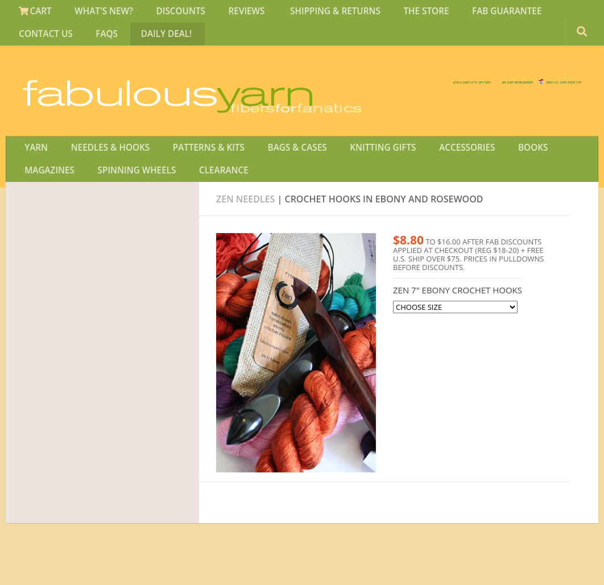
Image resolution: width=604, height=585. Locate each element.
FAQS (27, 41)
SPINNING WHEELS (62, 195)
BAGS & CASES (277, 167)
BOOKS (496, 167)
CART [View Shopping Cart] (33, 13)
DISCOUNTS (167, 13)
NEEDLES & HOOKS (102, 167)
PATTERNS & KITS (195, 167)
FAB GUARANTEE (469, 13)
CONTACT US (548, 13)
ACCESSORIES (436, 167)
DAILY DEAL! (81, 41)
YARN (33, 167)
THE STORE (394, 13)
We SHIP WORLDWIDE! (385, 85)
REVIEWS (227, 13)
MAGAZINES (553, 167)
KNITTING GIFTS (358, 167)
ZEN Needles (245, 227)
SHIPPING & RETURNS (309, 13)
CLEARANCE (143, 195)
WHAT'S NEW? (96, 13)
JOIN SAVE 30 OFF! (517, 96)
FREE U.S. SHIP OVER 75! (522, 85)
